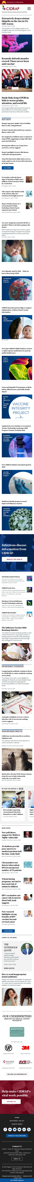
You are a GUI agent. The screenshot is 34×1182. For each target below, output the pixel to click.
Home (17, 1118)
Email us (17, 1159)
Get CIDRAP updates (17, 1180)
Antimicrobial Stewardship (13, 667)
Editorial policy (17, 1121)
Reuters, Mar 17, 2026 (10, 964)
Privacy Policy (18, 1178)
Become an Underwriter (17, 1074)
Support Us (11, 1102)
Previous (20, 789)
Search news (17, 1124)
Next (22, 789)
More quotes (9, 968)
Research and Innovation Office (11, 1176)
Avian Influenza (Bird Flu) (12, 731)
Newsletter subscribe (17, 1136)
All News (7, 168)
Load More (8, 931)
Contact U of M (27, 1176)
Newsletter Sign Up (14, 559)
